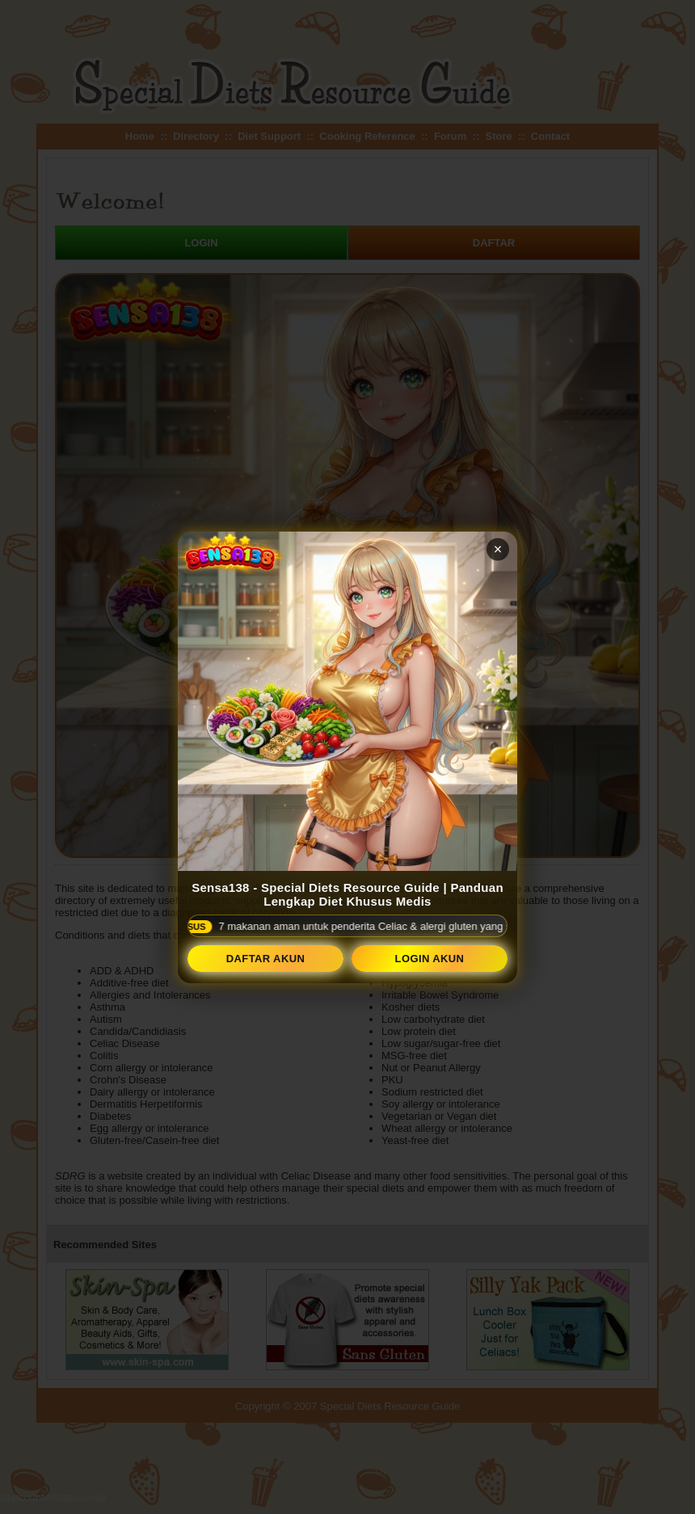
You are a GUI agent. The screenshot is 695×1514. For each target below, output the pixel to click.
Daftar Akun (265, 959)
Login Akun (430, 959)
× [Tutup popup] (498, 549)
